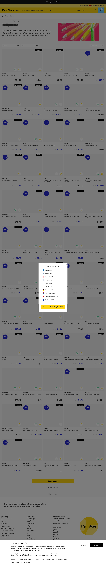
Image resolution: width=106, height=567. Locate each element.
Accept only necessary (23, 562)
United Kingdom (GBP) (50, 296)
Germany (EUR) (48, 290)
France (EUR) (47, 286)
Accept (96, 545)
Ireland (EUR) (47, 283)
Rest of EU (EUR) (48, 300)
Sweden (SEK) (48, 270)
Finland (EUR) (47, 280)
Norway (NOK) (48, 273)
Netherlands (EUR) (49, 293)
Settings (83, 545)
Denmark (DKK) (48, 276)
